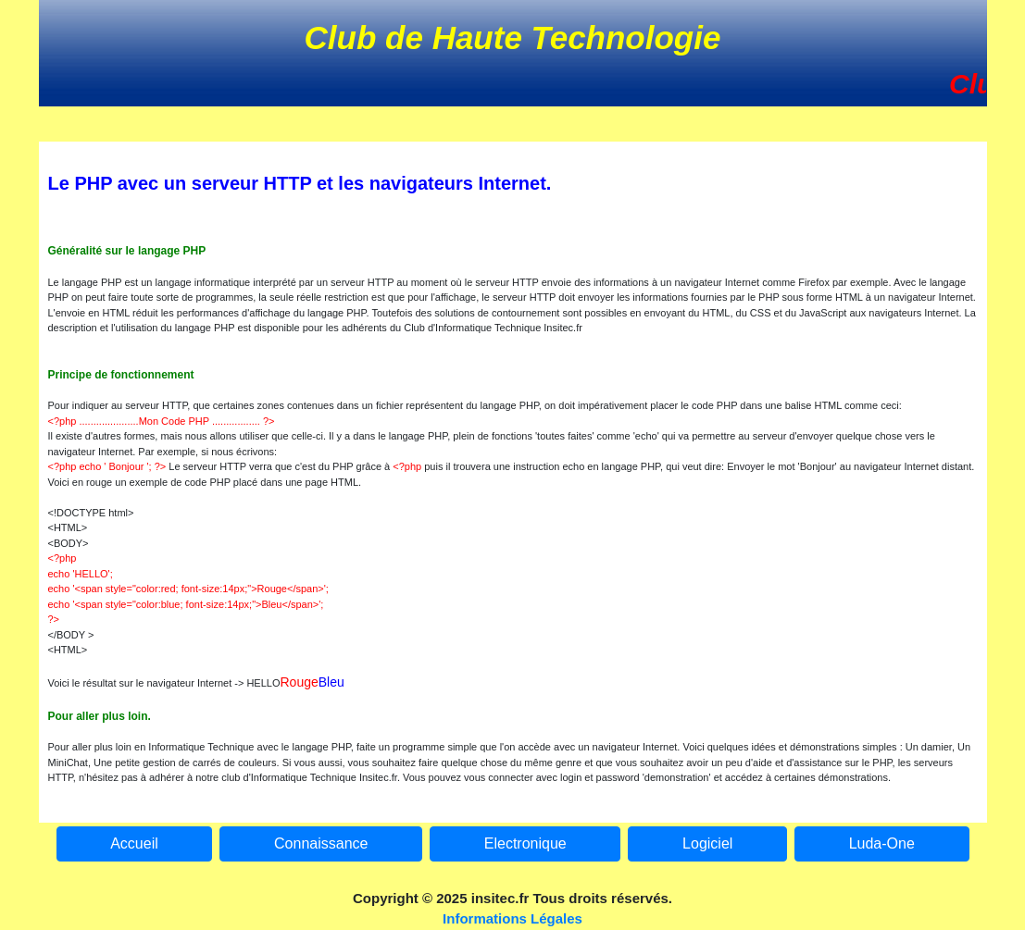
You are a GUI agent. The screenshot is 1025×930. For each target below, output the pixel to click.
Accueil (134, 843)
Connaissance (321, 843)
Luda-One (882, 843)
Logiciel (707, 843)
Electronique (525, 843)
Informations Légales (512, 918)
